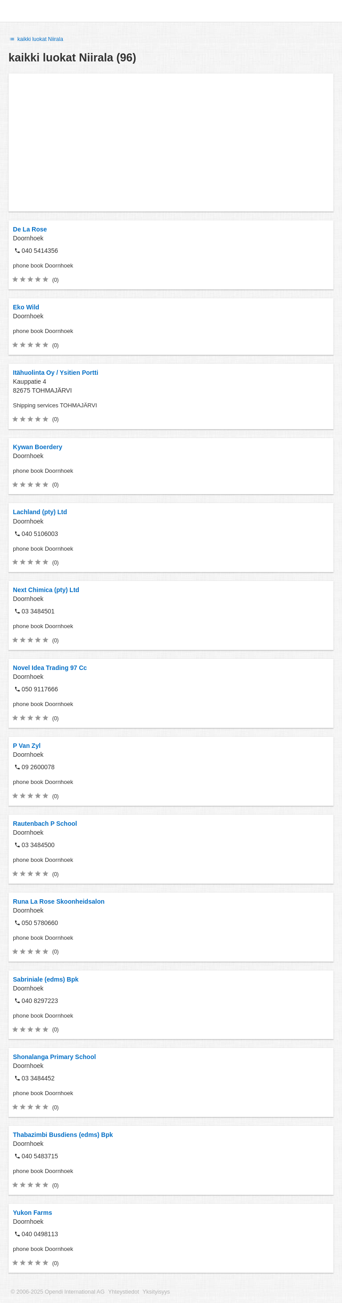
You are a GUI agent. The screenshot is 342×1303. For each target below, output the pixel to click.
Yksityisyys (156, 1292)
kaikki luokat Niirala (35, 39)
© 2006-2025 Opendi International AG (58, 1292)
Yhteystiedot (123, 1292)
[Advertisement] (171, 142)
